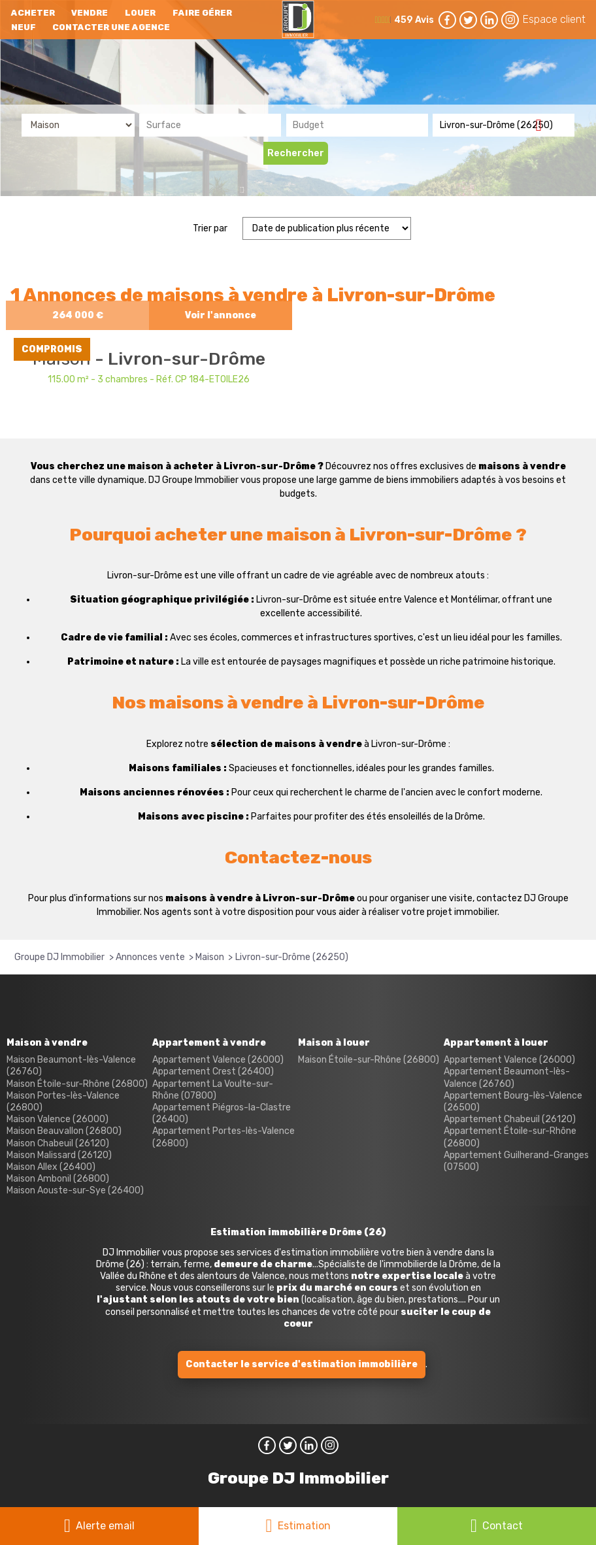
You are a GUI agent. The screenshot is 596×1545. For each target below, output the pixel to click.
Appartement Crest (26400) (213, 1071)
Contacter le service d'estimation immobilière (302, 1364)
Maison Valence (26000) (57, 1119)
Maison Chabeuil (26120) (58, 1143)
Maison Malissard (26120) (59, 1155)
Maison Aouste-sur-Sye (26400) (75, 1190)
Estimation (304, 1526)
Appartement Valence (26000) (218, 1059)
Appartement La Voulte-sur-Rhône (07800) (212, 1089)
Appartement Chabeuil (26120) (510, 1119)
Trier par (210, 228)
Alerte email (105, 1526)
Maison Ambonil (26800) (58, 1178)
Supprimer (543, 124)
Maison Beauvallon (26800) (64, 1131)
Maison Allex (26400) (51, 1166)
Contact (502, 1526)
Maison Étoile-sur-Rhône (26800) (77, 1083)
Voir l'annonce (220, 315)
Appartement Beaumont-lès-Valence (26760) (507, 1077)
